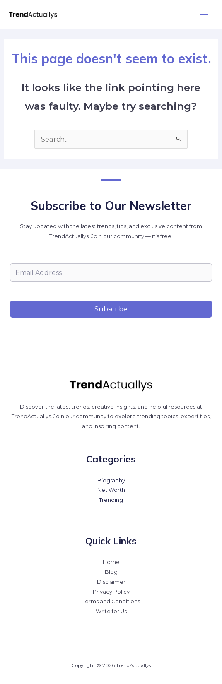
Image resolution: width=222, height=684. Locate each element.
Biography (111, 480)
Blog (111, 572)
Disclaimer (111, 582)
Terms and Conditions (111, 601)
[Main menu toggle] (203, 15)
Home (111, 562)
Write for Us (111, 611)
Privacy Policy (111, 592)
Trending (111, 500)
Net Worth (111, 490)
